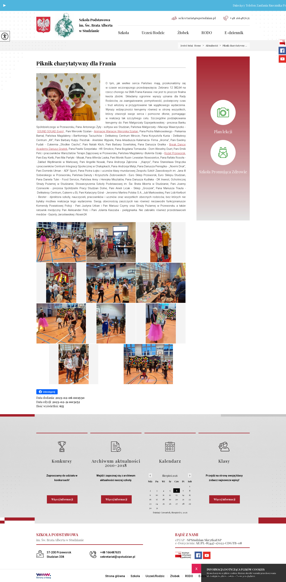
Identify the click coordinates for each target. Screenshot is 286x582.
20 (176, 499)
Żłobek (183, 33)
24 (157, 503)
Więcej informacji (62, 499)
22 (190, 499)
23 (150, 503)
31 (157, 508)
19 (170, 499)
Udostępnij (47, 391)
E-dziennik (234, 33)
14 (183, 494)
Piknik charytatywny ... (232, 45)
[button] (4, 5)
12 (170, 494)
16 (150, 499)
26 (170, 503)
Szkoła (123, 33)
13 (176, 494)
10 (157, 494)
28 (183, 503)
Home (197, 45)
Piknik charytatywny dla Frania (76, 63)
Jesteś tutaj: (187, 45)
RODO (207, 33)
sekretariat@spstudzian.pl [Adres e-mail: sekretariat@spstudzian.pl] (117, 556)
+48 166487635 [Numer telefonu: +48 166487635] (110, 552)
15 (189, 494)
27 (176, 503)
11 (163, 494)
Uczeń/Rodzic (153, 33)
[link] (50, 131)
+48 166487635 (236, 18)
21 (183, 499)
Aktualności (209, 45)
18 (164, 499)
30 (150, 508)
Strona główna (115, 576)
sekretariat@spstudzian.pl (194, 18)
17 (157, 499)
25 (163, 503)
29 (190, 503)
